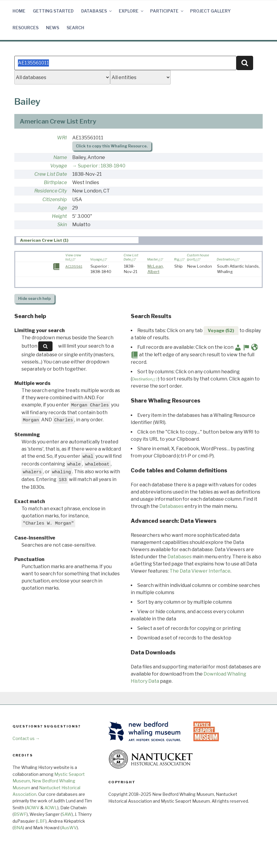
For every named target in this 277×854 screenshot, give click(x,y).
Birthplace (55, 182)
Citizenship (54, 199)
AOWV (32, 807)
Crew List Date (50, 174)
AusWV (69, 827)
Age (62, 208)
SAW (67, 814)
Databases (97, 10)
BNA (18, 827)
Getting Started (53, 10)
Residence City (50, 191)
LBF (41, 821)
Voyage (58, 166)
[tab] (77, 240)
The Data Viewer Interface (200, 571)
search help (34, 298)
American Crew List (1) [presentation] (44, 240)
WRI (62, 138)
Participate (167, 10)
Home (19, 10)
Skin (62, 224)
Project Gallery (210, 10)
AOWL (50, 807)
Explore (131, 10)
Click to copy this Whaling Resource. (111, 146)
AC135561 (73, 266)
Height (59, 216)
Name (60, 157)
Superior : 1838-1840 (101, 166)
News (52, 27)
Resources (26, 27)
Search (75, 27)
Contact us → (26, 738)
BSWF (20, 814)
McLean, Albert (155, 269)
